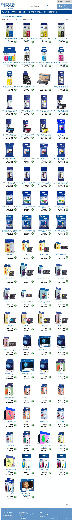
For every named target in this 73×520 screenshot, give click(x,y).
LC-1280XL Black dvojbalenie (44, 350)
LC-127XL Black (61, 326)
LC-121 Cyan (27, 254)
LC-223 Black (27, 398)
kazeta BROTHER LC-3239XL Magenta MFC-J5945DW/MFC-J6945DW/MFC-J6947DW (27, 135)
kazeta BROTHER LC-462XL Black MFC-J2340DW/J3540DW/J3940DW (10, 207)
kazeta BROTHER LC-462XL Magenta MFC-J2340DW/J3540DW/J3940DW (44, 207)
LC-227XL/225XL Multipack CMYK (44, 446)
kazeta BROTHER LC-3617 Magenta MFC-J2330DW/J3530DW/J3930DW (61, 135)
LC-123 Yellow (61, 302)
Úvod (3, 16)
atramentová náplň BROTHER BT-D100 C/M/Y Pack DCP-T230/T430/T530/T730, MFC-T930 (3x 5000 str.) (10, 63)
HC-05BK (44, 86)
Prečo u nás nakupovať (7, 512)
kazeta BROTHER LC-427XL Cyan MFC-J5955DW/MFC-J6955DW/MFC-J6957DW (27, 183)
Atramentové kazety (17, 16)
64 (14, 19)
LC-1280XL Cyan (61, 350)
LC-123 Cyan (61, 278)
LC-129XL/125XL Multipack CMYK (10, 398)
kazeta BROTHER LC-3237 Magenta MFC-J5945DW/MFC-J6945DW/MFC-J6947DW (27, 111)
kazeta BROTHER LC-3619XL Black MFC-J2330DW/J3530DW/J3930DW (10, 159)
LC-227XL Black (27, 445)
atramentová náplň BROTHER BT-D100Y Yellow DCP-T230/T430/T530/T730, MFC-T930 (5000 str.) (10, 87)
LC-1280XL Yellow (44, 374)
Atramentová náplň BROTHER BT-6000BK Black (61, 39)
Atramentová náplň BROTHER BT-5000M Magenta (27, 39)
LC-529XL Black (10, 493)
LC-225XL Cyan (44, 421)
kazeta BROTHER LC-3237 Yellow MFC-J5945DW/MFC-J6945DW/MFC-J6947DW (44, 111)
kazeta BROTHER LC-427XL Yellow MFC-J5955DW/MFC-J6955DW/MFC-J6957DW (61, 183)
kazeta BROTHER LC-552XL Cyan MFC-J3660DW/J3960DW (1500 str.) (27, 231)
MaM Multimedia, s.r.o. (67, 518)
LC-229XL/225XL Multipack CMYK (10, 470)
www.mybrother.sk (22, 518)
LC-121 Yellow (9, 278)
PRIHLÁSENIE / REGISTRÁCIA (64, 1)
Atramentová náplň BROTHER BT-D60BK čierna (27, 87)
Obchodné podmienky (7, 515)
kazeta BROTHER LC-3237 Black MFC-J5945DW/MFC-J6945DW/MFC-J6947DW (61, 87)
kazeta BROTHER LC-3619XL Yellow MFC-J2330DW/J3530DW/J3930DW (61, 159)
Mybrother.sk (57, 518)
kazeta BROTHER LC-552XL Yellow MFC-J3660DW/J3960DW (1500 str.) (61, 231)
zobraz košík (66, 8)
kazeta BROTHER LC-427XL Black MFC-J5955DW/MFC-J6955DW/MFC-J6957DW (10, 183)
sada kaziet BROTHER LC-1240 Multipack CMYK (27, 494)
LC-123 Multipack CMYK (44, 302)
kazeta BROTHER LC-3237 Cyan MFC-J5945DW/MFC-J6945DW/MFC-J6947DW (9, 111)
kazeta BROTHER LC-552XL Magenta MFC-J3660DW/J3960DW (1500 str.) (44, 231)
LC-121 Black (10, 254)
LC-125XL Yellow (44, 326)
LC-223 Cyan (44, 398)
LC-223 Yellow (27, 421)
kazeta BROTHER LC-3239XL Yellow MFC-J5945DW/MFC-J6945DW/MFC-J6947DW (44, 135)
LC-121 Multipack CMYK (61, 254)
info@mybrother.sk (42, 516)
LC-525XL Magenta (44, 469)
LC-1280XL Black (27, 350)
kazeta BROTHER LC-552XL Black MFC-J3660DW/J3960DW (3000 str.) (10, 231)
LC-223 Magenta (61, 398)
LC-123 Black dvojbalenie (44, 278)
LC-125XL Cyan (10, 326)
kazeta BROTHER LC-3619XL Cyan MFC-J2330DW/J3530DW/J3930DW (27, 159)
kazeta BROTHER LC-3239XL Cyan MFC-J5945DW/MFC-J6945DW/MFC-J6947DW (10, 135)
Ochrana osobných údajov (8, 517)
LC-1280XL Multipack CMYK (27, 374)
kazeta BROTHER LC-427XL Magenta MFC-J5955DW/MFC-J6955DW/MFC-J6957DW (44, 183)
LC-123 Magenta (10, 302)
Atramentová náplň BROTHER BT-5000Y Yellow (44, 39)
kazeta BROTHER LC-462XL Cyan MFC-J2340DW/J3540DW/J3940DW (27, 207)
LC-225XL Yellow (10, 445)
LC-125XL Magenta (27, 326)
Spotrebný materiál (9, 16)
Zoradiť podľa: (22, 19)
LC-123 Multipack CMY (27, 302)
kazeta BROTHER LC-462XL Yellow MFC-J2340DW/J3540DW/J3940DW (61, 207)
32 (12, 19)
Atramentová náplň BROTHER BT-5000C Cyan (10, 39)
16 (10, 19)
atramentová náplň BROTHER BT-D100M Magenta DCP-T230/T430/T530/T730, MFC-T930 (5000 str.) (61, 63)
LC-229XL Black (61, 445)
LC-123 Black (27, 278)
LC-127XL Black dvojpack (10, 350)
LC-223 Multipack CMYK (10, 421)
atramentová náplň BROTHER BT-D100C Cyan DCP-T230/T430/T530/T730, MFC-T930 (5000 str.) (44, 63)
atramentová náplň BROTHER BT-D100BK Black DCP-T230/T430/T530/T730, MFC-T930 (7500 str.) (27, 63)
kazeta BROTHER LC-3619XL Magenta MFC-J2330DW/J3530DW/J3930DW (44, 159)
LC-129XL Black (61, 374)
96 (16, 19)
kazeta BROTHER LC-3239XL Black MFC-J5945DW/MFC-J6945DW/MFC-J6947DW (61, 111)
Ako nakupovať (6, 513)
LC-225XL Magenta (61, 421)
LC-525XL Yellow (61, 469)
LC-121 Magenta (44, 254)
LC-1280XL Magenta (10, 374)
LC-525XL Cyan (27, 469)
